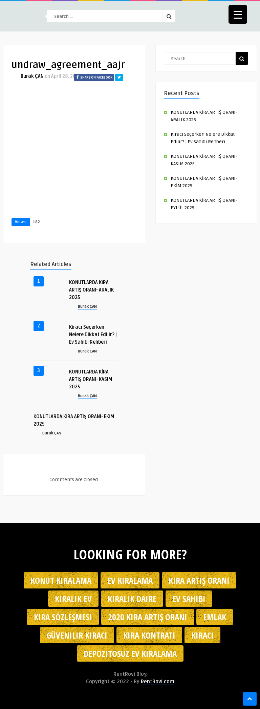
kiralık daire (132, 598)
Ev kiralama (130, 580)
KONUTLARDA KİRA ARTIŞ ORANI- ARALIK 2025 (91, 290)
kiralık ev (73, 598)
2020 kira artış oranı (147, 617)
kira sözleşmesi (63, 617)
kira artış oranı (199, 580)
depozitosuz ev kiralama (130, 653)
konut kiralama (60, 580)
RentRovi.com (157, 682)
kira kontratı (149, 635)
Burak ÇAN (32, 76)
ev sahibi (188, 598)
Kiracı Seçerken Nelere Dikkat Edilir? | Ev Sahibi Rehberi (93, 334)
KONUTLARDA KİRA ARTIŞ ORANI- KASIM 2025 (90, 379)
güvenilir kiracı (77, 635)
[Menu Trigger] (238, 14)
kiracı (202, 635)
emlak (214, 617)
